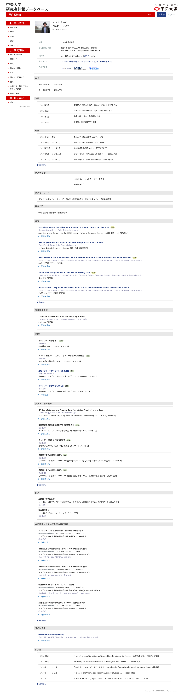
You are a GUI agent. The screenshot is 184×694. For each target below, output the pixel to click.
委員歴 (12, 102)
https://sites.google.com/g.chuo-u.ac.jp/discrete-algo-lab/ (86, 61)
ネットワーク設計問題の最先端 (51, 385)
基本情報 (13, 27)
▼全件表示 (41, 165)
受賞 (12, 81)
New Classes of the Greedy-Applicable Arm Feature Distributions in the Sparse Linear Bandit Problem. (84, 257)
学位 (12, 32)
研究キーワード (16, 54)
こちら (86, 56)
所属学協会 (14, 45)
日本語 (161, 14)
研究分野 (13, 59)
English (171, 14)
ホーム (150, 14)
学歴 (12, 36)
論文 (12, 63)
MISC (12, 72)
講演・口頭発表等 (17, 77)
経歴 (12, 41)
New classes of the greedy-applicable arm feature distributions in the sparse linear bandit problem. (84, 287)
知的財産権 (14, 93)
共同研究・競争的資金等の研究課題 (19, 87)
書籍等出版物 (15, 68)
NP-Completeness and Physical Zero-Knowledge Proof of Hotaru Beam (71, 242)
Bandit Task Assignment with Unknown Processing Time (64, 272)
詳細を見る (44, 236)
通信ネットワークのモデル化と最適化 (53, 370)
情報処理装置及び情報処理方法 (51, 634)
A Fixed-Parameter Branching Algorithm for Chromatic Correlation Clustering (74, 227)
